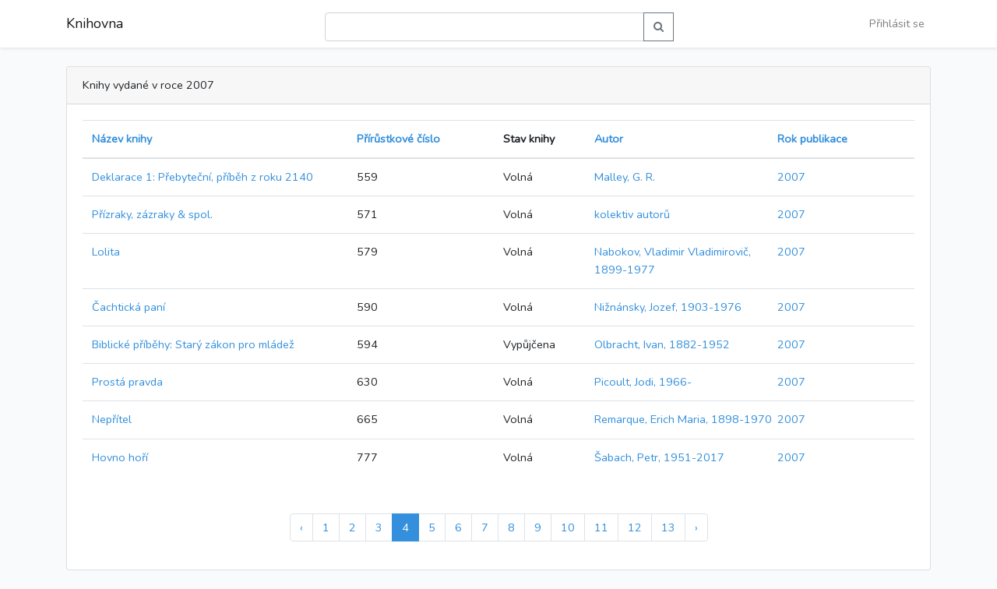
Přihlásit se (897, 23)
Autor (608, 138)
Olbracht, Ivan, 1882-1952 (662, 344)
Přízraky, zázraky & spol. (152, 214)
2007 (791, 177)
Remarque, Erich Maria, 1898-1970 (683, 419)
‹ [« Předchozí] (301, 527)
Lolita (106, 251)
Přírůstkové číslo (398, 138)
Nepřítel (112, 419)
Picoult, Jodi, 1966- (643, 382)
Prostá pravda (127, 382)
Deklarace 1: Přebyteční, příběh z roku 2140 (202, 177)
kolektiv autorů (632, 214)
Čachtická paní (128, 307)
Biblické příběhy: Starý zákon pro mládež (193, 344)
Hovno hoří (120, 457)
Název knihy (122, 138)
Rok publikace (812, 138)
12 (635, 527)
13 (668, 527)
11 (601, 527)
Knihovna (94, 23)
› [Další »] (696, 527)
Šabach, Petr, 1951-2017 (659, 457)
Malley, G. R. (624, 177)
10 (568, 527)
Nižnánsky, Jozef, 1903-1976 (668, 307)
